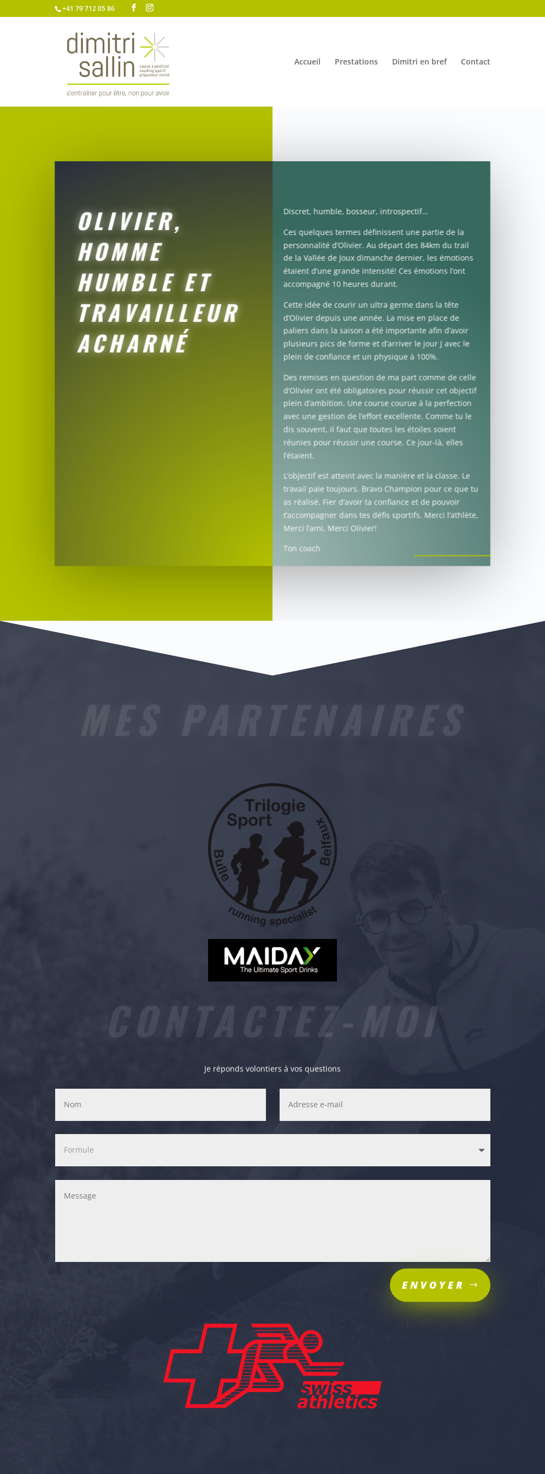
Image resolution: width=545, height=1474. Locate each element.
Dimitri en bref (419, 62)
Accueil (307, 62)
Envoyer (433, 1284)
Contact (475, 62)
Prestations (356, 62)
